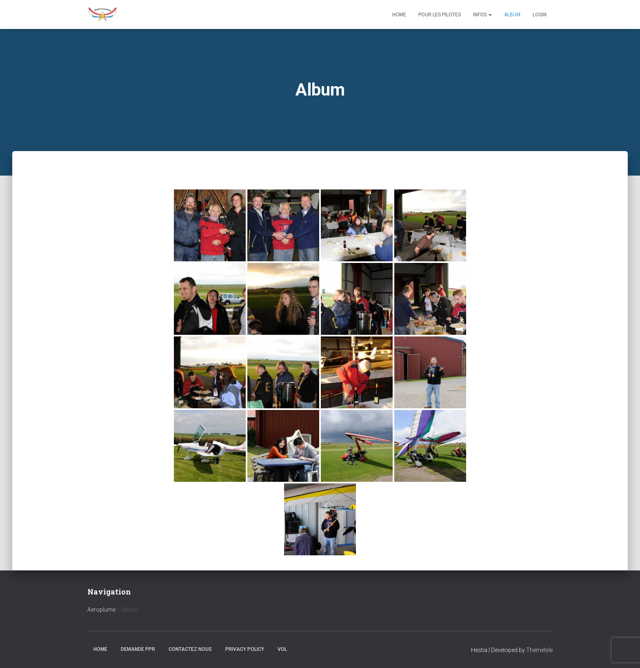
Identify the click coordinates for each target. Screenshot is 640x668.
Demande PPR (138, 649)
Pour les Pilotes (439, 15)
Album (512, 15)
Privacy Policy (244, 649)
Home (399, 15)
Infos (482, 15)
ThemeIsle (539, 650)
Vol (282, 649)
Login (540, 15)
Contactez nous (190, 649)
